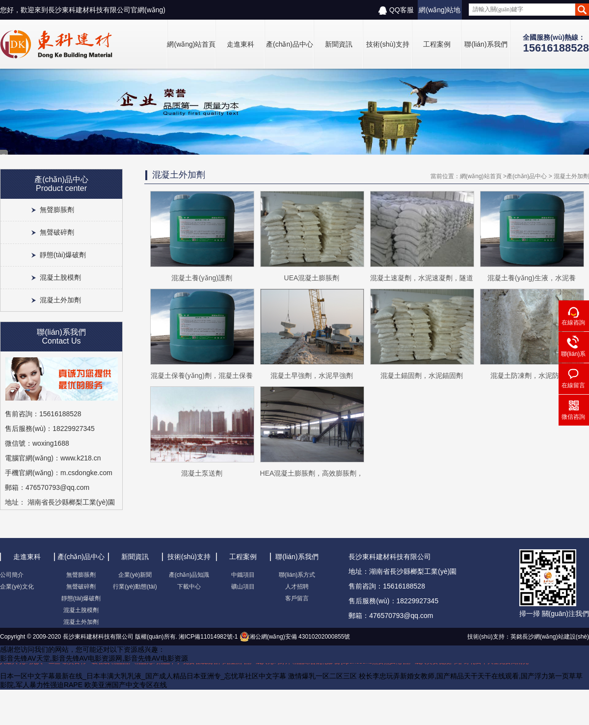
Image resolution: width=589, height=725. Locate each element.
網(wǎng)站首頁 (191, 44)
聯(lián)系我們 (485, 44)
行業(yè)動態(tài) (135, 586)
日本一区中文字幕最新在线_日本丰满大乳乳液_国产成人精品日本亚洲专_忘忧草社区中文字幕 (143, 676)
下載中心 (189, 586)
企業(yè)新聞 (135, 574)
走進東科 (240, 44)
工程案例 (437, 44)
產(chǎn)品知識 (189, 574)
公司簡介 (12, 574)
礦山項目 (243, 586)
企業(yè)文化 (17, 586)
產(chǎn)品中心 (289, 44)
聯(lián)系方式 (297, 574)
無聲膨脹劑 (57, 210)
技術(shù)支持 (387, 44)
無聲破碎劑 (57, 232)
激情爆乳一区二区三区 (322, 676)
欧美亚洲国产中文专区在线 (125, 685)
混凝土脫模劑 (60, 277)
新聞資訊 (338, 44)
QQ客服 (396, 10)
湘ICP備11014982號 (205, 636)
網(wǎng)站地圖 (439, 13)
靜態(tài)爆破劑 (63, 255)
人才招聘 (297, 586)
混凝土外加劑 (60, 300)
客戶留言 (297, 598)
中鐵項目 (243, 574)
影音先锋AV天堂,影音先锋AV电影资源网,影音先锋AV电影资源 (94, 658)
